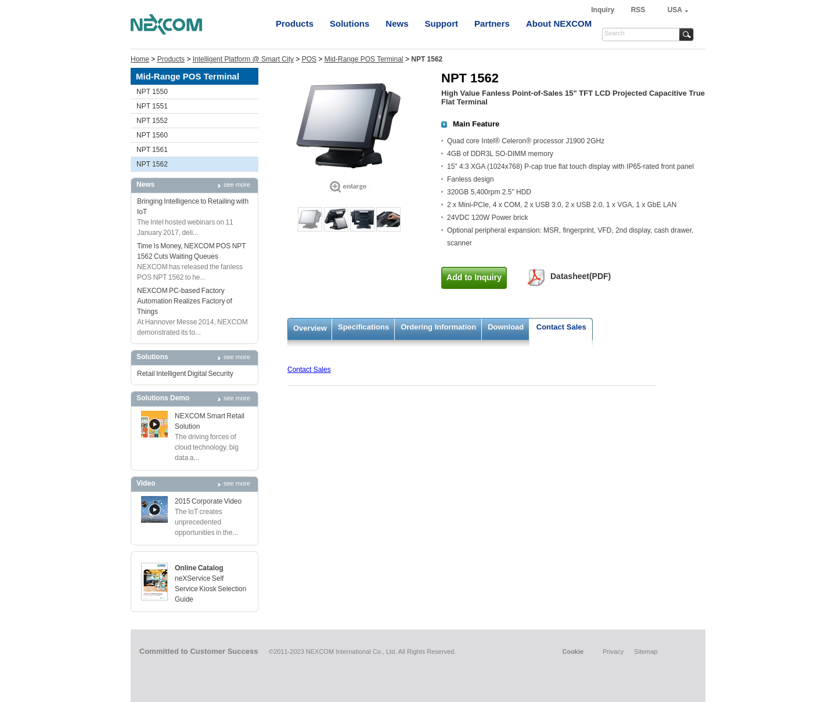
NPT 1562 (152, 164)
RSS (638, 10)
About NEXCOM (559, 23)
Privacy (613, 651)
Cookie (572, 651)
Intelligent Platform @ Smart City (243, 59)
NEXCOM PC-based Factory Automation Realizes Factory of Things (184, 301)
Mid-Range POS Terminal (364, 59)
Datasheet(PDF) (580, 276)
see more (237, 184)
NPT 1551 (152, 106)
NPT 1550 (152, 92)
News (396, 23)
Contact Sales (561, 327)
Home (140, 59)
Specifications (363, 327)
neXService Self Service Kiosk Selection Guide (210, 588)
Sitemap (645, 651)
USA (675, 10)
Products (295, 23)
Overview (310, 328)
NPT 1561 (152, 150)
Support (442, 23)
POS (309, 59)
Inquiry (603, 10)
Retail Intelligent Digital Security (185, 374)
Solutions (349, 23)
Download (506, 327)
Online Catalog (199, 568)
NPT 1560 (152, 135)
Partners (492, 23)
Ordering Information (438, 327)
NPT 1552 (152, 121)
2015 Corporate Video (208, 501)
